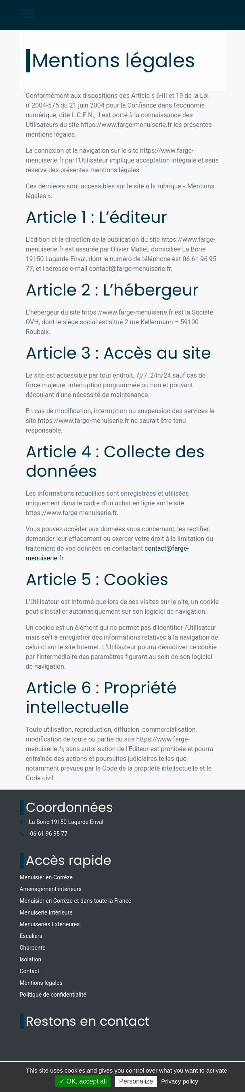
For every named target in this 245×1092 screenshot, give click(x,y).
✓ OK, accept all (83, 1081)
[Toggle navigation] (28, 14)
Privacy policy (179, 1081)
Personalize (136, 1081)
